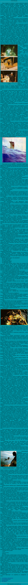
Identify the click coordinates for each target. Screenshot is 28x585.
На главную (4, 581)
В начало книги (5, 580)
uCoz (20, 584)
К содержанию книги (6, 579)
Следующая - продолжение (7, 578)
